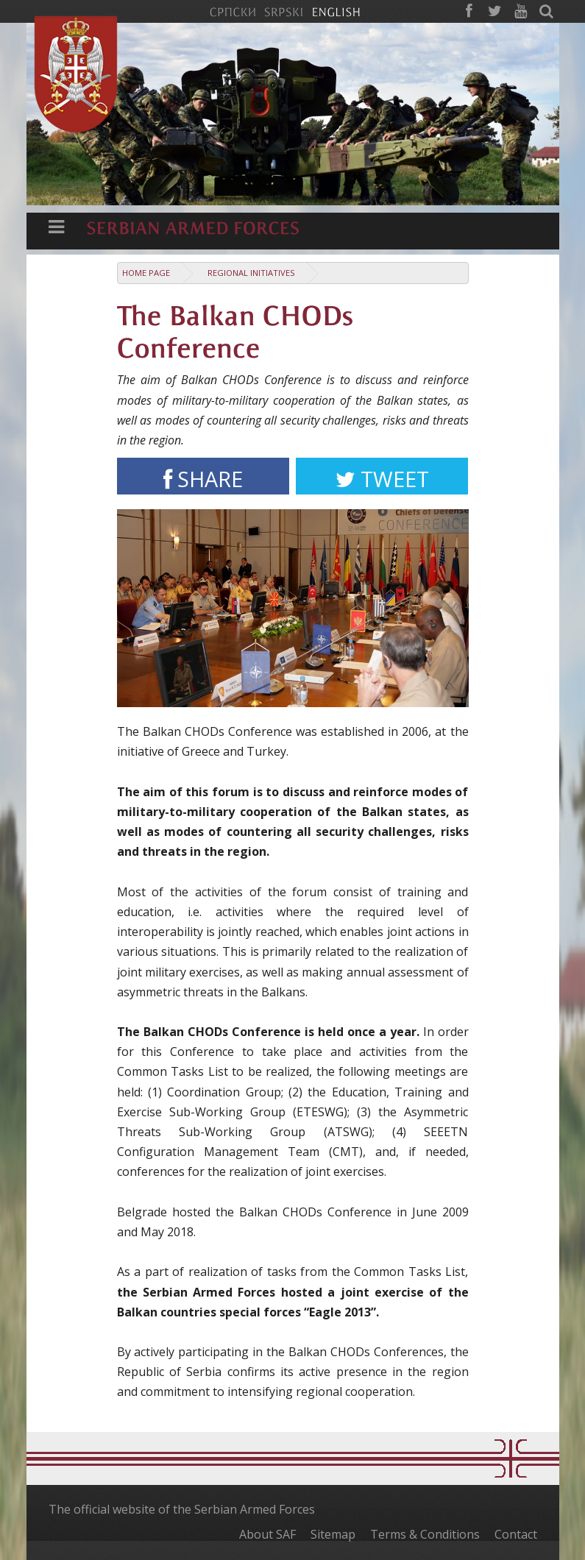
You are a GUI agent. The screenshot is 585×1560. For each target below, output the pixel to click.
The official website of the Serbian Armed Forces (182, 1509)
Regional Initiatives (251, 272)
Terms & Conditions (425, 1534)
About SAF (267, 1534)
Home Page (146, 272)
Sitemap (333, 1534)
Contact (515, 1534)
